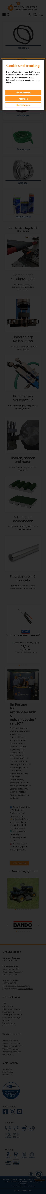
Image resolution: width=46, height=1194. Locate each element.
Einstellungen (23, 105)
